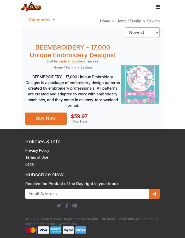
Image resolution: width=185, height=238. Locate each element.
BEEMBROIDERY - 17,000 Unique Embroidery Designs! (73, 51)
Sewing (153, 21)
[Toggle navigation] (158, 7)
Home (105, 21)
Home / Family (128, 21)
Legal (30, 164)
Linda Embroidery (72, 61)
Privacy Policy (37, 150)
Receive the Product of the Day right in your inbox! (72, 183)
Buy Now (46, 118)
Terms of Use (36, 157)
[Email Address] (87, 194)
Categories (40, 19)
